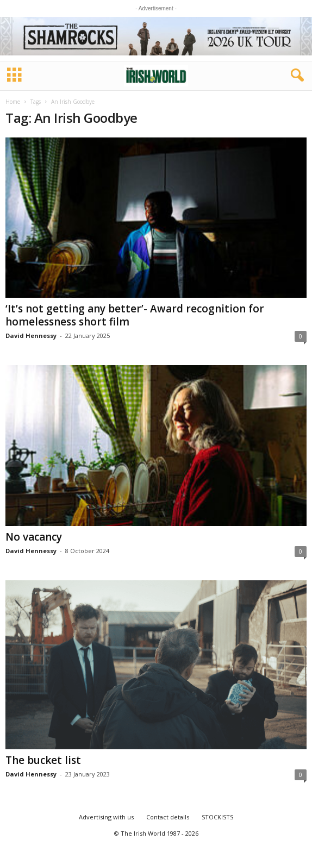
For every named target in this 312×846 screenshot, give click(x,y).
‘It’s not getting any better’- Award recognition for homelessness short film (134, 315)
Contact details (167, 817)
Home (12, 101)
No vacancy (33, 537)
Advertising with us (106, 817)
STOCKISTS (217, 817)
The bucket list (43, 760)
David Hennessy (31, 335)
